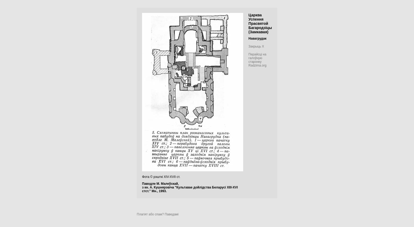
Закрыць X (256, 46)
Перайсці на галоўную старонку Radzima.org (257, 60)
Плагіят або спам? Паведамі (157, 214)
